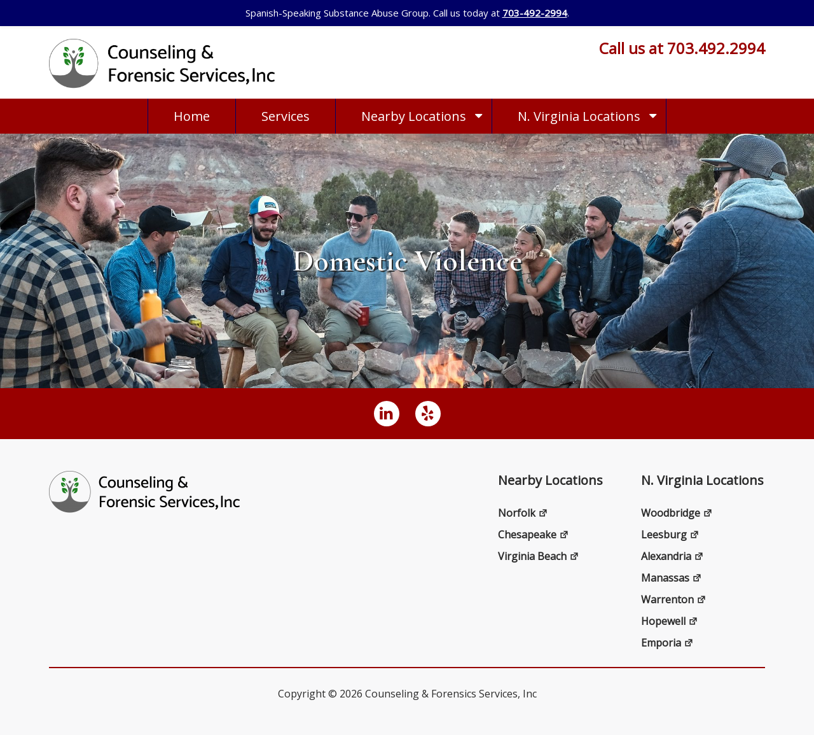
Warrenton (673, 599)
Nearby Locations (413, 116)
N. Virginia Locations (579, 116)
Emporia (667, 642)
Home (192, 116)
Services (285, 116)
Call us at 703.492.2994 (682, 48)
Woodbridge (676, 513)
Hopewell (669, 621)
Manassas (671, 577)
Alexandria (672, 556)
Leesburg (670, 534)
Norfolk (523, 513)
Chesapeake (533, 534)
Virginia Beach (538, 556)
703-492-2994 (534, 12)
